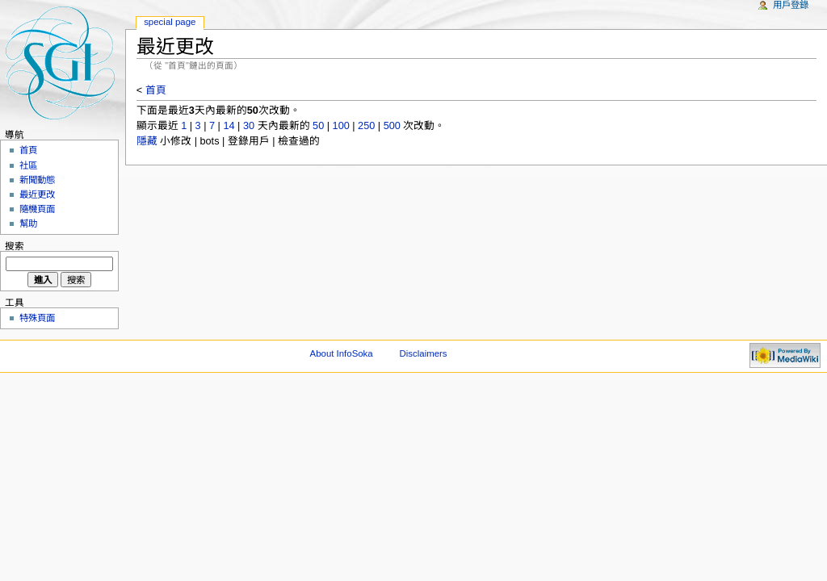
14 (228, 126)
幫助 (28, 223)
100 (341, 126)
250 (366, 126)
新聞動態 (37, 180)
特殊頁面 (37, 318)
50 (318, 126)
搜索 (14, 246)
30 (248, 126)
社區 (28, 165)
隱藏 (146, 141)
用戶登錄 (790, 5)
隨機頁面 (37, 209)
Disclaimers (423, 353)
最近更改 (37, 194)
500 (392, 126)
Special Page (169, 22)
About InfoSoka (341, 353)
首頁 (155, 90)
